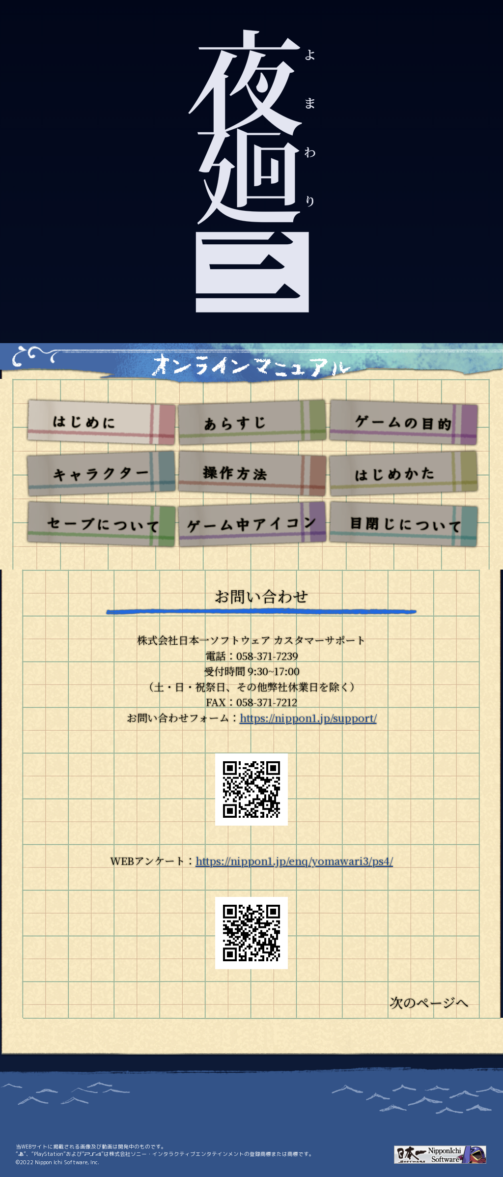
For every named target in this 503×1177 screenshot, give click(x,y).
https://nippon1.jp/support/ (308, 717)
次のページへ (429, 1002)
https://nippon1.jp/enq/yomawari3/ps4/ (294, 860)
